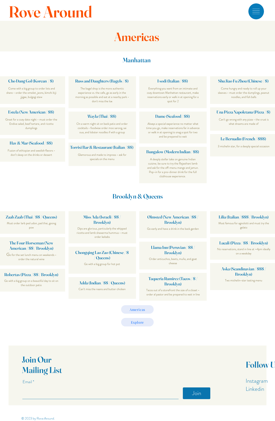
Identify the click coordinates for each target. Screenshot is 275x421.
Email (28, 382)
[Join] (196, 393)
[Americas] (137, 309)
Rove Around (50, 11)
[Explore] (137, 322)
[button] (256, 11)
